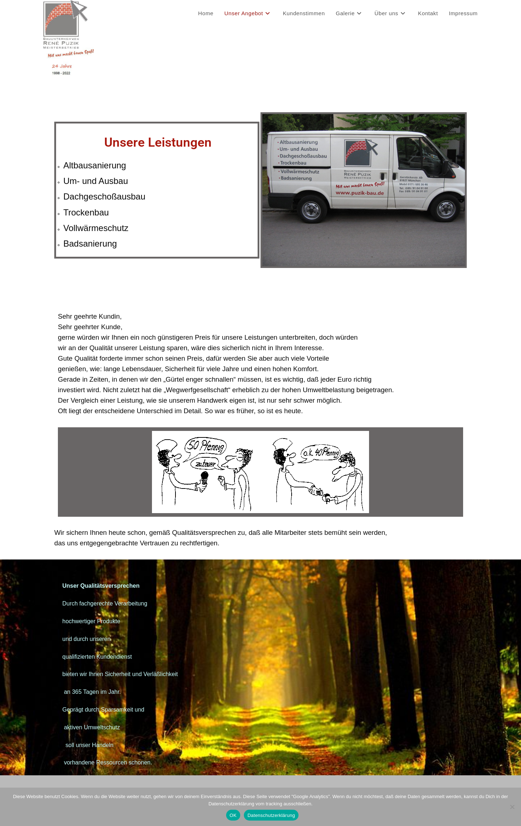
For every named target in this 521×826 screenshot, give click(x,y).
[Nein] (512, 806)
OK (233, 815)
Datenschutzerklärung (271, 815)
